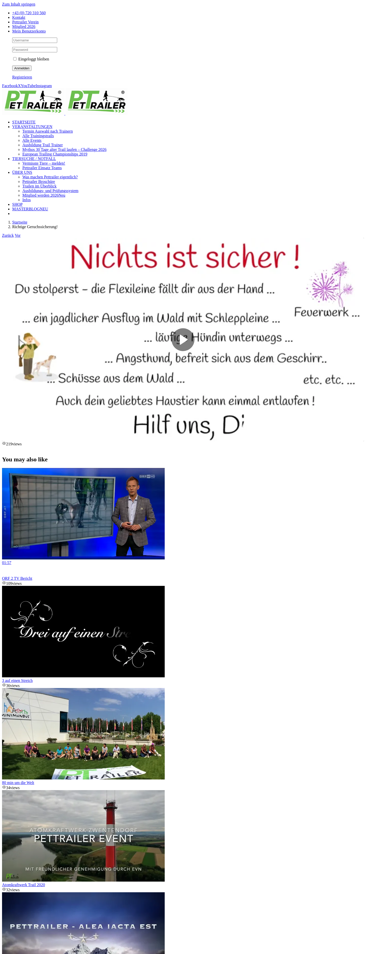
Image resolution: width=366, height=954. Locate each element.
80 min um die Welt (18, 782)
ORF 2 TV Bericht (17, 578)
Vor (18, 235)
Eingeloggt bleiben (31, 59)
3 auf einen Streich (17, 680)
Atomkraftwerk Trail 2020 (23, 885)
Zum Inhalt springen (18, 4)
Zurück (8, 235)
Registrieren (22, 77)
